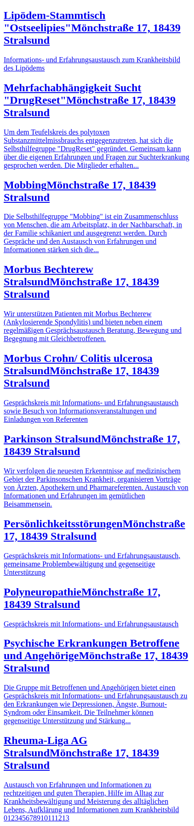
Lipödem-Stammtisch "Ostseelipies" (92, 27)
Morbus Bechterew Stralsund (81, 281)
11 (51, 818)
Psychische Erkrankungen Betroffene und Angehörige (96, 655)
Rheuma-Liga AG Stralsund (81, 752)
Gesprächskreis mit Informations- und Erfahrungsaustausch (91, 624)
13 (65, 818)
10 (44, 818)
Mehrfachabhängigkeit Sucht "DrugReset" (90, 100)
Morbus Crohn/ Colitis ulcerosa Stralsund (81, 370)
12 (58, 818)
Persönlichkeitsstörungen (94, 530)
